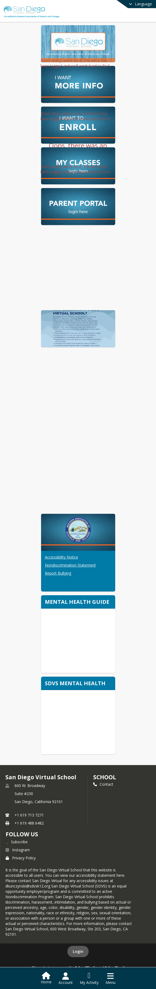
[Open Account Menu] (66, 978)
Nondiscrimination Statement (70, 565)
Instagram (18, 849)
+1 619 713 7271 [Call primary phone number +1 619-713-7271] (29, 815)
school (104, 777)
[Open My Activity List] (89, 978)
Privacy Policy (21, 857)
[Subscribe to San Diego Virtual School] (17, 842)
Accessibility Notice (61, 557)
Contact (103, 784)
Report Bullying (58, 573)
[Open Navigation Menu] (110, 978)
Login (78, 951)
